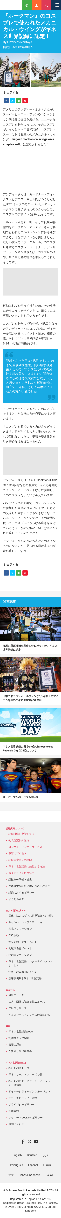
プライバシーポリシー (21, 1104)
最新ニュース (16, 995)
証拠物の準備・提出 (20, 879)
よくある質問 (16, 899)
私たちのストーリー (20, 1068)
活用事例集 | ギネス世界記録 (25, 978)
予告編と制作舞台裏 (20, 1051)
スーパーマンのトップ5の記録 (20, 797)
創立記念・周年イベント (22, 942)
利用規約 (13, 1111)
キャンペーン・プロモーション (26, 922)
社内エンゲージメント (21, 955)
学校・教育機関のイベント (24, 972)
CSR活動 (13, 935)
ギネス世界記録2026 (20, 1031)
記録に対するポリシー (21, 892)
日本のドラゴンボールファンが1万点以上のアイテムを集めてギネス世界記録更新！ (30, 698)
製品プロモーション (20, 929)
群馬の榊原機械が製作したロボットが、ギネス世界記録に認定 (30, 648)
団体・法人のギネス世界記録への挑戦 (30, 915)
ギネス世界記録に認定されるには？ (29, 886)
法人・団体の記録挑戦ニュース (26, 1001)
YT (30, 165)
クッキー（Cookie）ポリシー (25, 1117)
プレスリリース (17, 1008)
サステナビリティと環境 (22, 1098)
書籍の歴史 (14, 1044)
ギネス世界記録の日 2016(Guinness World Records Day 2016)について (28, 748)
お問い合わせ (16, 1124)
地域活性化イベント (20, 948)
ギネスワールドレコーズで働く (26, 1074)
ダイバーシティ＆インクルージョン (29, 1091)
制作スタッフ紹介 (18, 1038)
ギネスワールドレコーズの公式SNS (29, 1015)
